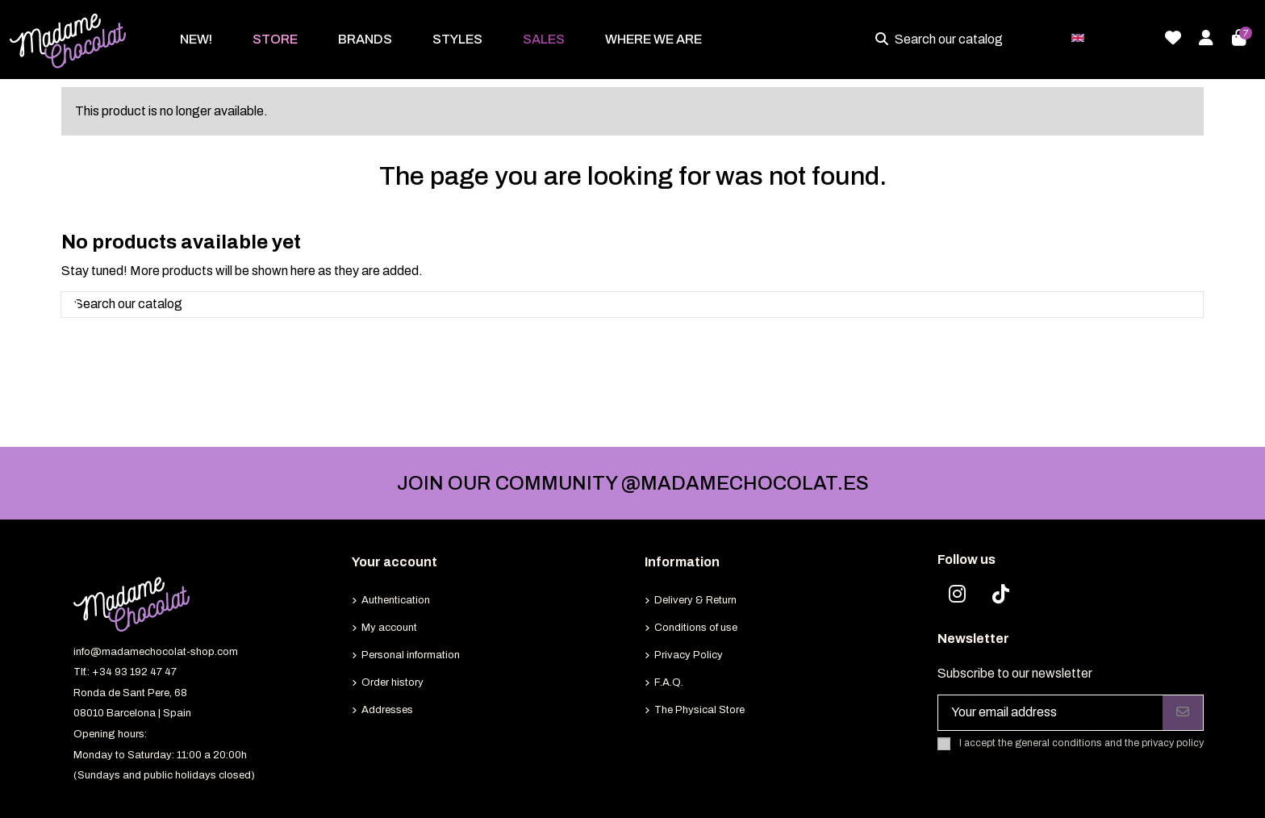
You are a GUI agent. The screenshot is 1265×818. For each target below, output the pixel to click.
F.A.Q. (668, 682)
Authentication (395, 600)
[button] (275, 39)
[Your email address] (1050, 712)
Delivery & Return (695, 600)
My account (389, 627)
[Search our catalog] (885, 39)
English (1108, 37)
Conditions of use (695, 627)
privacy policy (1173, 743)
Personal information (410, 655)
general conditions (1058, 743)
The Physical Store (699, 710)
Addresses (387, 710)
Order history (392, 682)
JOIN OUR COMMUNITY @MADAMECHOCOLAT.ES (633, 483)
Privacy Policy (688, 655)
